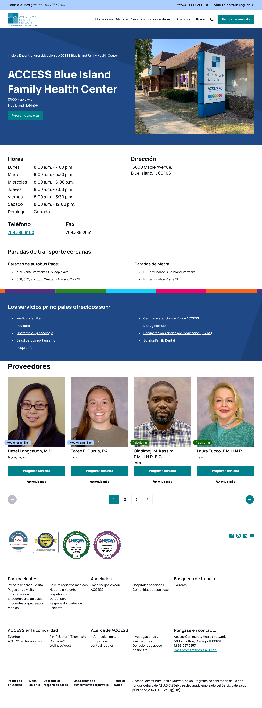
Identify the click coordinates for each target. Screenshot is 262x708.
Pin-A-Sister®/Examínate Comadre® (68, 638)
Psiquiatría (24, 348)
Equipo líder (99, 641)
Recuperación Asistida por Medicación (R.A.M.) (177, 333)
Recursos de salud (161, 19)
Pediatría (23, 326)
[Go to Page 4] (148, 499)
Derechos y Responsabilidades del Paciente (66, 603)
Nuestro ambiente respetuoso (63, 592)
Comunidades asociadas (151, 590)
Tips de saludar (19, 594)
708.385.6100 (21, 232)
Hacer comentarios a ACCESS (195, 650)
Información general (105, 636)
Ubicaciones (104, 19)
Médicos (122, 19)
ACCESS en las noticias (25, 641)
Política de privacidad (15, 683)
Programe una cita (236, 19)
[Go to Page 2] (125, 499)
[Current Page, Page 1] (114, 499)
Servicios (138, 19)
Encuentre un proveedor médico (25, 605)
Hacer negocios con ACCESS (105, 587)
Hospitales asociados (148, 585)
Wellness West (60, 646)
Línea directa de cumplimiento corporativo (91, 683)
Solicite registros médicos (69, 585)
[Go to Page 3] (136, 499)
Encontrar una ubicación (37, 55)
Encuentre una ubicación (26, 598)
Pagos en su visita (21, 590)
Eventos (14, 636)
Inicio (12, 55)
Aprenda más (37, 481)
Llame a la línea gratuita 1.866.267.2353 (36, 5)
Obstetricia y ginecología (35, 333)
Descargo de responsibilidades (56, 683)
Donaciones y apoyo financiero (147, 648)
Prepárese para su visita (25, 585)
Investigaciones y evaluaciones (145, 638)
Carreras (183, 19)
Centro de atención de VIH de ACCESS (171, 318)
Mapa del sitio (34, 683)
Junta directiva (102, 646)
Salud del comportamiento (36, 340)
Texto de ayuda (120, 683)
